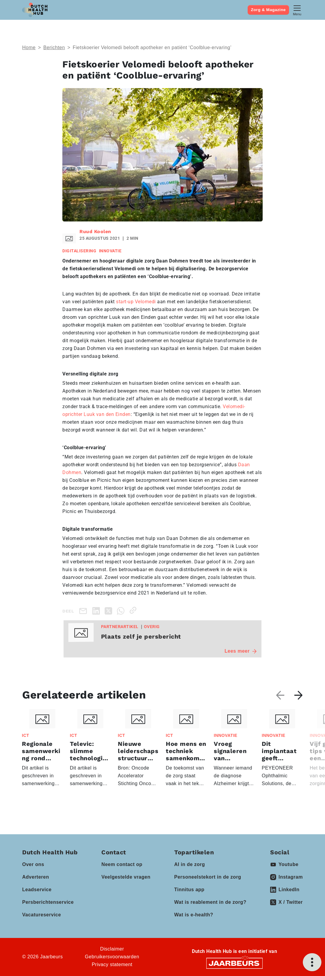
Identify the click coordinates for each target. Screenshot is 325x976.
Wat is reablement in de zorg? (210, 902)
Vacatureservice (41, 914)
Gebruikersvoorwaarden (112, 956)
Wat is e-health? (193, 914)
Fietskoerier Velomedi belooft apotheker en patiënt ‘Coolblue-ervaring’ (153, 47)
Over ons (33, 864)
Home (29, 47)
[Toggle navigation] (297, 10)
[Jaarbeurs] (234, 963)
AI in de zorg (189, 864)
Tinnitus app (189, 889)
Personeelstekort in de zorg (207, 877)
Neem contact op (121, 864)
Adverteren (35, 877)
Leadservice (37, 889)
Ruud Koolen (95, 231)
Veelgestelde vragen (125, 877)
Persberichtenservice (48, 902)
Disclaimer (112, 948)
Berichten (54, 47)
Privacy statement (112, 964)
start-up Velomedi (136, 301)
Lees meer (241, 651)
